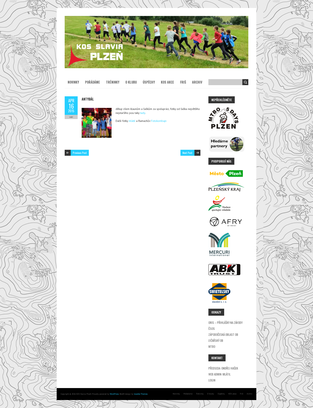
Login (211, 380)
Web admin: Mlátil (219, 374)
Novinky (73, 82)
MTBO (211, 346)
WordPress (114, 394)
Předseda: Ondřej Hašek (223, 368)
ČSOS (211, 328)
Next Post (187, 153)
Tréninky (112, 82)
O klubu (131, 82)
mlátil (132, 121)
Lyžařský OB (215, 340)
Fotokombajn (158, 121)
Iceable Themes (141, 394)
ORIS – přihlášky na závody (225, 322)
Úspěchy (149, 82)
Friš (183, 82)
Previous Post (80, 153)
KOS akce (167, 82)
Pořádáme (92, 82)
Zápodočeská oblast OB (223, 334)
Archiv (197, 82)
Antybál (88, 99)
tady (142, 113)
